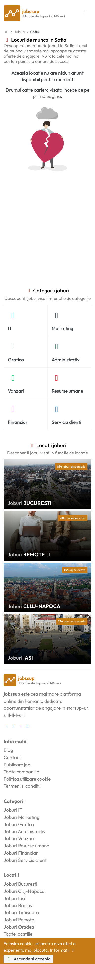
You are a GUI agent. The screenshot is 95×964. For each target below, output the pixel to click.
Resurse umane (67, 391)
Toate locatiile (18, 934)
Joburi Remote (19, 920)
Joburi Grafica (19, 824)
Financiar (18, 422)
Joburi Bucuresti (20, 884)
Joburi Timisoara (21, 912)
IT (10, 328)
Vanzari (16, 391)
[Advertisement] (47, 237)
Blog (8, 750)
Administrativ (66, 360)
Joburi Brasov (18, 905)
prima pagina (47, 96)
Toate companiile (21, 772)
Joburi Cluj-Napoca (24, 891)
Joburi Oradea (19, 927)
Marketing (62, 328)
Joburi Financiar (21, 853)
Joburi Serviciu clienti (26, 860)
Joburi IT (13, 810)
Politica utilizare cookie (27, 779)
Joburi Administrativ (25, 831)
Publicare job (17, 765)
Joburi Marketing (22, 817)
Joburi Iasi (14, 898)
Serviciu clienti (66, 422)
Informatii (63, 950)
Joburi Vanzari (19, 838)
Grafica (16, 360)
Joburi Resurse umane (26, 846)
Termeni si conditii (22, 786)
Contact (12, 757)
